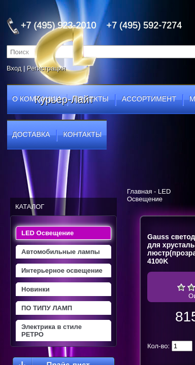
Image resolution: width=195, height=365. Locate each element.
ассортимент (149, 99)
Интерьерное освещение (62, 270)
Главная (139, 191)
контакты (82, 134)
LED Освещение (47, 233)
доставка (31, 134)
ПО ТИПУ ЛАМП (46, 308)
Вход (14, 68)
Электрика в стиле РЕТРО (51, 330)
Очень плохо (181, 287)
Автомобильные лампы (60, 252)
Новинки (35, 289)
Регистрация (46, 68)
